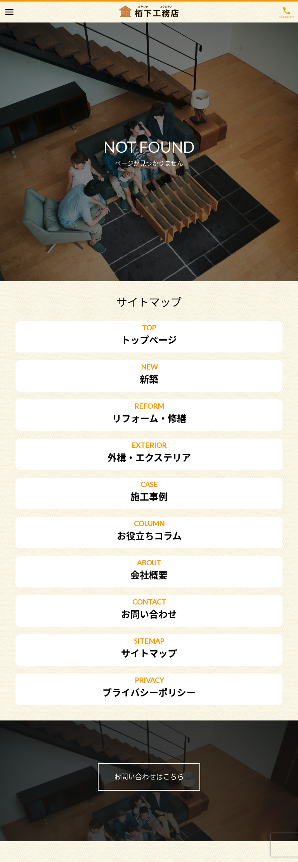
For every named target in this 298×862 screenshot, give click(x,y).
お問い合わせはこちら (149, 776)
